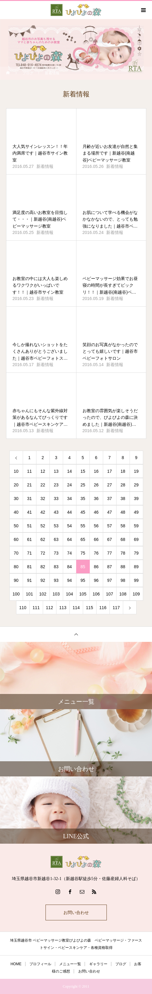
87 (109, 566)
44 (69, 512)
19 (136, 471)
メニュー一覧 (70, 964)
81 (29, 566)
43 (56, 512)
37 (109, 498)
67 (109, 539)
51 (29, 525)
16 (96, 471)
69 (136, 539)
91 (29, 580)
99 (136, 580)
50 (16, 525)
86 (96, 566)
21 (29, 484)
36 (96, 498)
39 (136, 498)
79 (136, 553)
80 (16, 566)
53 (56, 525)
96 (96, 580)
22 (42, 484)
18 (122, 471)
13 (56, 471)
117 (116, 607)
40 (16, 512)
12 (42, 471)
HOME (16, 964)
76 (96, 553)
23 (56, 484)
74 (69, 553)
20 (16, 484)
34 (69, 498)
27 (109, 484)
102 (42, 594)
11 (29, 471)
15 (82, 471)
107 (109, 594)
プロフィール (40, 964)
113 (62, 607)
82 (42, 566)
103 (55, 594)
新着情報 (44, 166)
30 (16, 498)
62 (42, 539)
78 (122, 553)
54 (69, 525)
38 (122, 498)
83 (56, 566)
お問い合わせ (76, 912)
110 (22, 607)
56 (96, 525)
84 (69, 566)
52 (42, 525)
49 (136, 512)
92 (42, 580)
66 (96, 539)
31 (29, 498)
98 (122, 580)
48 (122, 512)
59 (136, 525)
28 (122, 484)
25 (82, 484)
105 (82, 594)
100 (15, 594)
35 (82, 498)
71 (29, 553)
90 (16, 580)
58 (122, 525)
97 (109, 580)
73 (56, 553)
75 (82, 553)
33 (56, 498)
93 (56, 580)
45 (82, 512)
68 (122, 539)
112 (49, 607)
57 (109, 525)
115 (89, 607)
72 (42, 553)
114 (76, 607)
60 (16, 539)
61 (29, 539)
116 (102, 607)
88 (122, 566)
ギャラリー (98, 964)
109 (136, 594)
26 (96, 484)
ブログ (120, 964)
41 (29, 512)
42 (42, 512)
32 (42, 498)
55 (82, 525)
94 (69, 580)
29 (136, 484)
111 (35, 607)
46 (96, 512)
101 (29, 594)
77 (109, 553)
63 (56, 539)
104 (69, 594)
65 (82, 539)
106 (96, 594)
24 (69, 484)
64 (69, 539)
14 (69, 471)
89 (136, 566)
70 (16, 553)
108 (122, 594)
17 (109, 471)
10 (16, 471)
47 (109, 512)
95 (82, 580)
